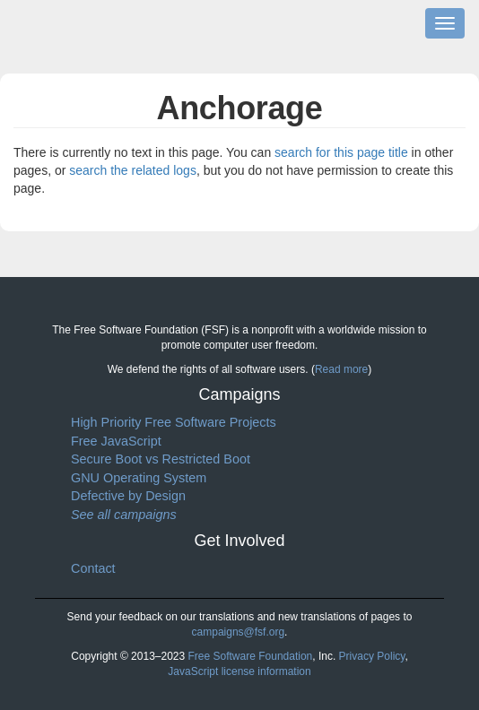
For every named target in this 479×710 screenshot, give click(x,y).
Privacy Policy (372, 656)
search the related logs (132, 170)
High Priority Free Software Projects (173, 422)
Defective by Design (128, 496)
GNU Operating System (138, 478)
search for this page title (341, 152)
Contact (93, 568)
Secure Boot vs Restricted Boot (160, 459)
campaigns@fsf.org (238, 632)
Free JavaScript (116, 441)
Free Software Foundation (250, 656)
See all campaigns (124, 514)
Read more (341, 369)
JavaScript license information (239, 671)
